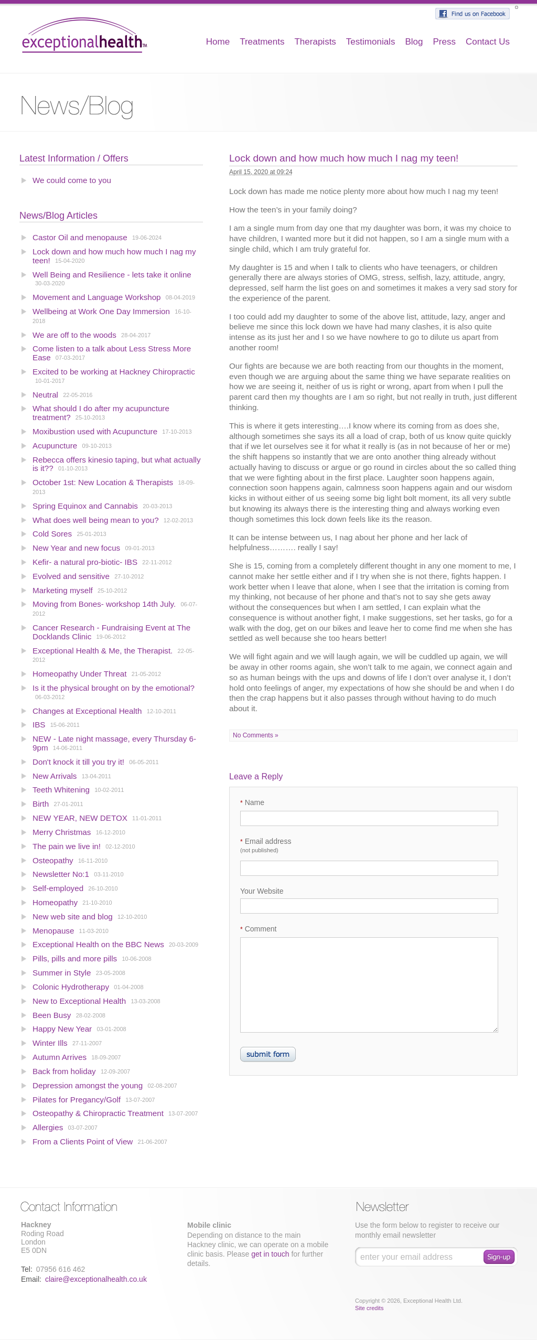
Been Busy (52, 1015)
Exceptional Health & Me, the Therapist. (103, 650)
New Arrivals (55, 775)
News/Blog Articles (58, 215)
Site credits (369, 1308)
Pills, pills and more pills (75, 958)
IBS (39, 724)
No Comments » (255, 735)
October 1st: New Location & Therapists (103, 482)
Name (252, 802)
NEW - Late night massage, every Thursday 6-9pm (114, 743)
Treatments (262, 42)
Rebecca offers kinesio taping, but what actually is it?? (117, 464)
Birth (41, 803)
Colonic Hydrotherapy (71, 986)
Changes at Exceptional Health (87, 710)
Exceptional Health (84, 34)
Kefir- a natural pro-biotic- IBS (85, 562)
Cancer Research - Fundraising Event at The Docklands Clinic (111, 632)
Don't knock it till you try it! (78, 761)
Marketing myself (63, 590)
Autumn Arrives (60, 1057)
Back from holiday (64, 1071)
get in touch (270, 1254)
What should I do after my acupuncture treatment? (101, 413)
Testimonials (370, 42)
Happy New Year (62, 1028)
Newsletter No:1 (61, 874)
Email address (265, 845)
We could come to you (72, 180)
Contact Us (488, 42)
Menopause (53, 930)
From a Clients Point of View (83, 1141)
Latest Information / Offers (73, 158)
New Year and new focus (76, 547)
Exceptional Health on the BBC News (98, 944)
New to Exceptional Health (79, 1000)
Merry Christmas (62, 832)
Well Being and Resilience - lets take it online (112, 274)
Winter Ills (50, 1042)
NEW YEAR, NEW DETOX (80, 817)
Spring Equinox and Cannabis (85, 505)
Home (218, 42)
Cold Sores (52, 533)
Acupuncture (55, 445)
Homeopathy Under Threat (80, 673)
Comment (258, 929)
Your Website (262, 891)
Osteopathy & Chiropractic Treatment (98, 1113)
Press (444, 42)
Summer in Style (62, 972)
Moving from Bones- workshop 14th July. (105, 603)
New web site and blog (73, 916)
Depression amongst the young (88, 1085)
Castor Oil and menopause (80, 237)
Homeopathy (55, 902)
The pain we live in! (67, 846)
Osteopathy (53, 860)
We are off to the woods (74, 334)
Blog (414, 42)
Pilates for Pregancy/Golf (77, 1099)
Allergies (48, 1127)
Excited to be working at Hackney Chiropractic (114, 371)
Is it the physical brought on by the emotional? (114, 687)
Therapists (315, 42)
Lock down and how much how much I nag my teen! (114, 256)
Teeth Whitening (61, 789)
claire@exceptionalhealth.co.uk (96, 1279)
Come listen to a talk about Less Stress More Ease (112, 353)
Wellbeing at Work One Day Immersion (101, 311)
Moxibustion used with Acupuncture (96, 431)
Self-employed (58, 888)
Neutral (45, 394)
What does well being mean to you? (96, 520)
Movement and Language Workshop (97, 297)
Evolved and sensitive (72, 576)
